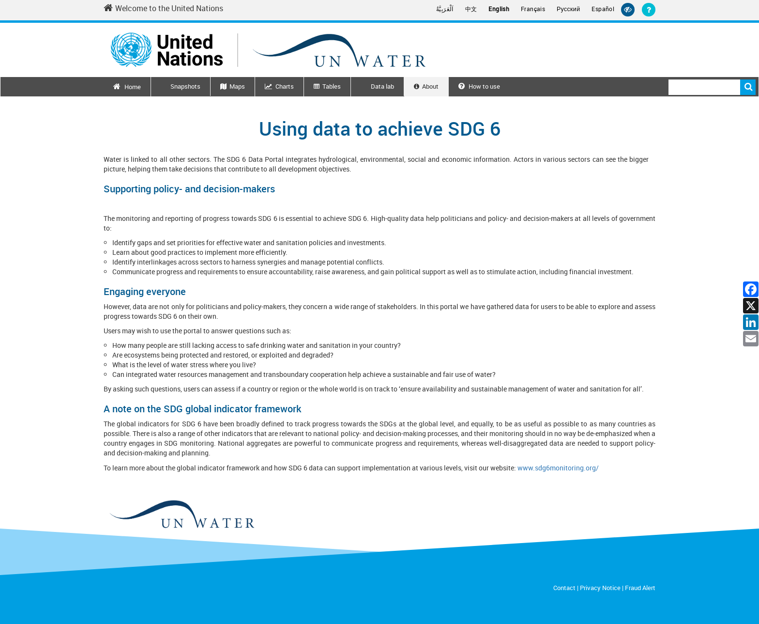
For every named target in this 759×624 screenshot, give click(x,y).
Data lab (382, 86)
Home (132, 86)
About (430, 86)
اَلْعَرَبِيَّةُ (445, 9)
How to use (479, 86)
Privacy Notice (600, 587)
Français (533, 9)
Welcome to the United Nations (163, 8)
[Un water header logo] (268, 49)
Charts (284, 86)
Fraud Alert (640, 587)
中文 (471, 9)
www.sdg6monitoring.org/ (558, 467)
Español (603, 9)
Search (748, 87)
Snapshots (185, 86)
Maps (237, 86)
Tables (331, 86)
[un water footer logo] (181, 515)
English (498, 9)
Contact (564, 587)
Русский (568, 9)
